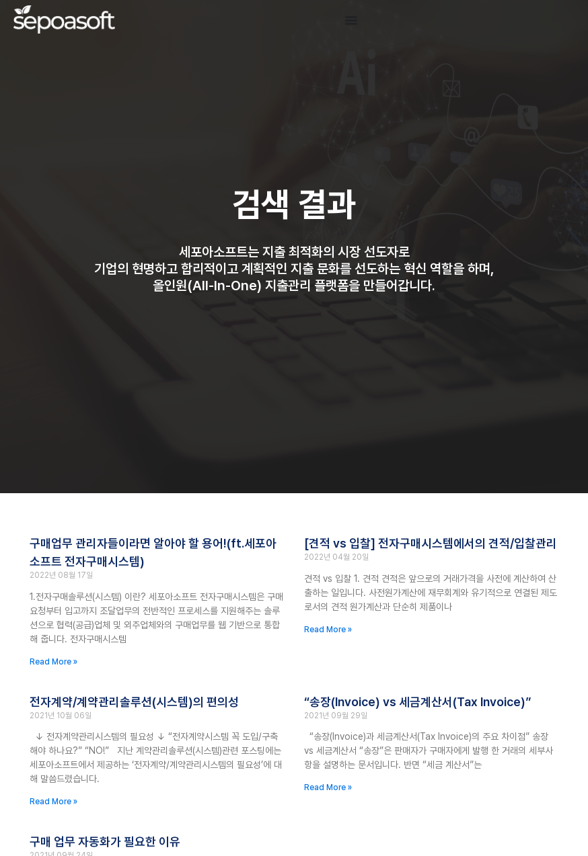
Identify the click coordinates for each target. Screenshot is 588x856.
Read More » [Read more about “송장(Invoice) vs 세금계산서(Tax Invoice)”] (328, 787)
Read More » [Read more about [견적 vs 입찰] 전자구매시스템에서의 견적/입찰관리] (328, 629)
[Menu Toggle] (351, 20)
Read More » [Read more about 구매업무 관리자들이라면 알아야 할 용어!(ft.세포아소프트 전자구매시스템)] (53, 662)
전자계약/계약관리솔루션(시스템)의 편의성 (134, 702)
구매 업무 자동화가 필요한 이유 (105, 841)
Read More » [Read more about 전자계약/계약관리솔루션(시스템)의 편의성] (53, 801)
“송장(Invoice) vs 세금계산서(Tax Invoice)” (417, 702)
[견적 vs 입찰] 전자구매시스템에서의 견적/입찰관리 (430, 543)
